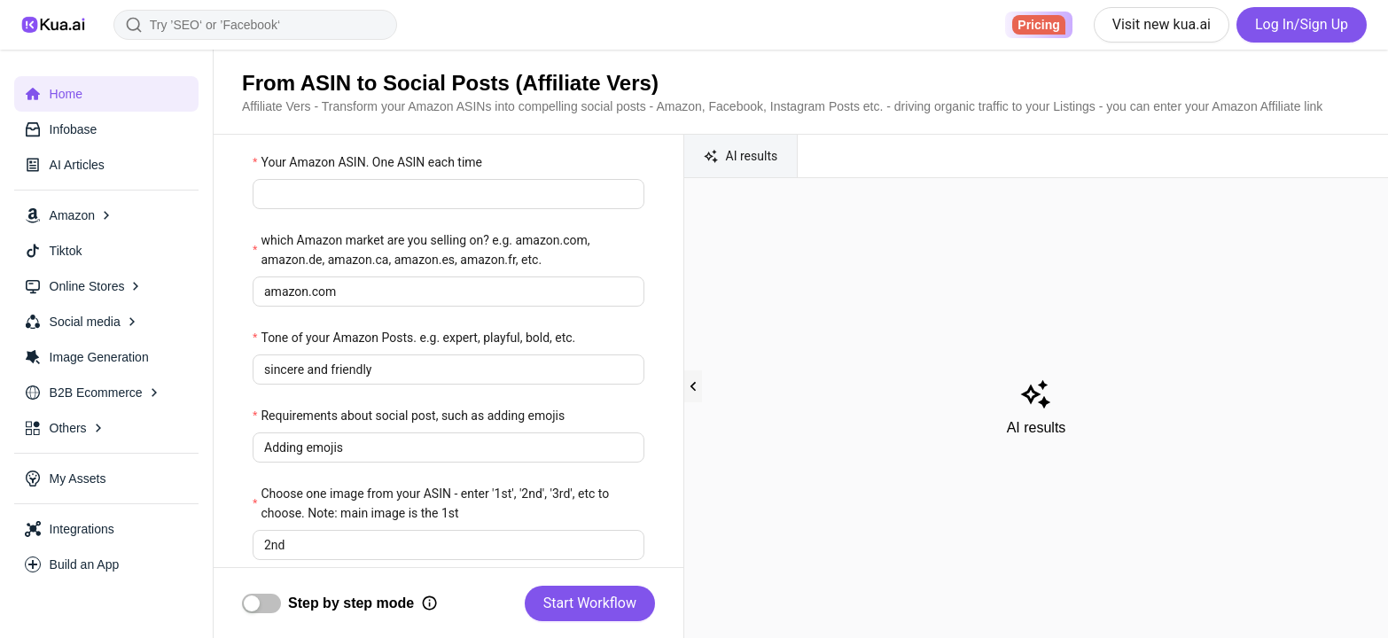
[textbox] (448, 194)
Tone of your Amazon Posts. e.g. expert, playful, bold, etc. (418, 338)
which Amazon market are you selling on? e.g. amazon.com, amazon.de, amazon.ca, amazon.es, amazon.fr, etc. (425, 250)
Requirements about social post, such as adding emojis (413, 415)
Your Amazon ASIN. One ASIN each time (371, 162)
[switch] (261, 603)
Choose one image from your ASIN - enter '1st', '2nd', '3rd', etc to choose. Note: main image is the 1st (435, 503)
